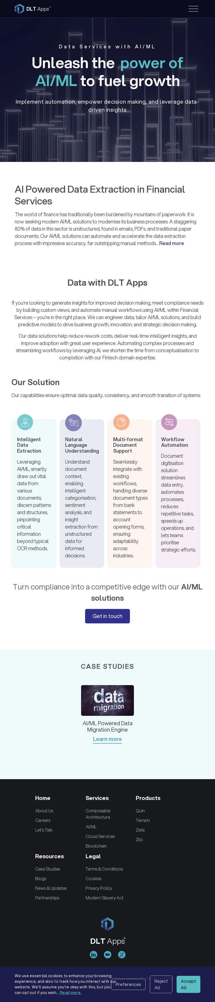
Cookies (93, 878)
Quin (140, 810)
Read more (171, 243)
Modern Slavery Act (105, 898)
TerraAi (143, 820)
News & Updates (51, 888)
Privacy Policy (99, 888)
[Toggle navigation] (192, 8)
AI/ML (91, 827)
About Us (44, 810)
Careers (42, 820)
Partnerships (47, 898)
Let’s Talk (44, 830)
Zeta (140, 830)
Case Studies (47, 869)
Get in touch (107, 616)
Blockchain (96, 846)
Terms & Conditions (104, 869)
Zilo (139, 839)
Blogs (40, 878)
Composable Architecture (98, 813)
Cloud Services (100, 836)
